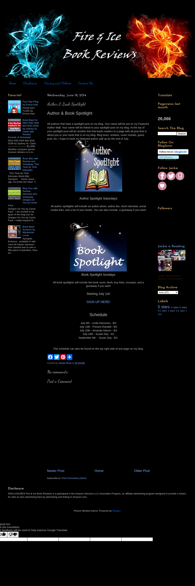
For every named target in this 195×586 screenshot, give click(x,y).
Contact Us (85, 83)
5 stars (164, 307)
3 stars (171, 311)
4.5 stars (162, 311)
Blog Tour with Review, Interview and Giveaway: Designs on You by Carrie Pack (23, 197)
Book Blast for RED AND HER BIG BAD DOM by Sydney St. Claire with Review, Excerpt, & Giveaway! (23, 129)
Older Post (142, 471)
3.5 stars (180, 311)
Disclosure (30, 83)
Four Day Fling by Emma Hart (30, 103)
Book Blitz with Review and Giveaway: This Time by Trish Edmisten (31, 164)
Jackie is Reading (171, 246)
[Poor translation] (13, 534)
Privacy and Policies (57, 83)
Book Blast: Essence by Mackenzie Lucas (29, 231)
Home (12, 83)
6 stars (183, 307)
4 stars (175, 307)
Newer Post (55, 471)
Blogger (116, 510)
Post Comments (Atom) (74, 478)
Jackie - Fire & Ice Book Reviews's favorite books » (170, 277)
